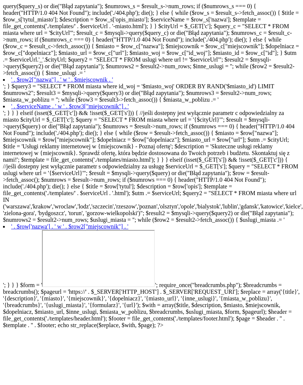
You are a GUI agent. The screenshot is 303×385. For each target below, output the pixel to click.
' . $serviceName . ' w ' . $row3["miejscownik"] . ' (70, 106)
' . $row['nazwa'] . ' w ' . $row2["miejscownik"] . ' (69, 226)
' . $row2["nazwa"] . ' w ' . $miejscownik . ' (62, 79)
